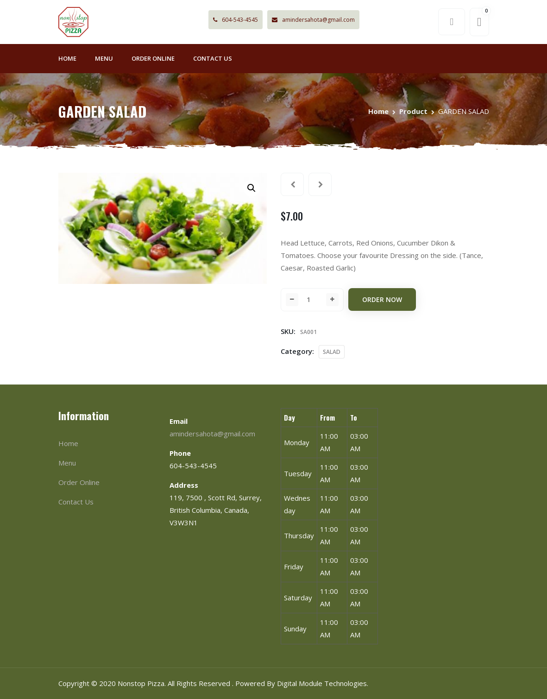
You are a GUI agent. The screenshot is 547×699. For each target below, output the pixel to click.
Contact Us (212, 58)
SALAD (331, 352)
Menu (104, 58)
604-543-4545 (235, 20)
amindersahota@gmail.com (313, 20)
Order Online (153, 58)
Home (67, 58)
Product (413, 111)
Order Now (382, 299)
